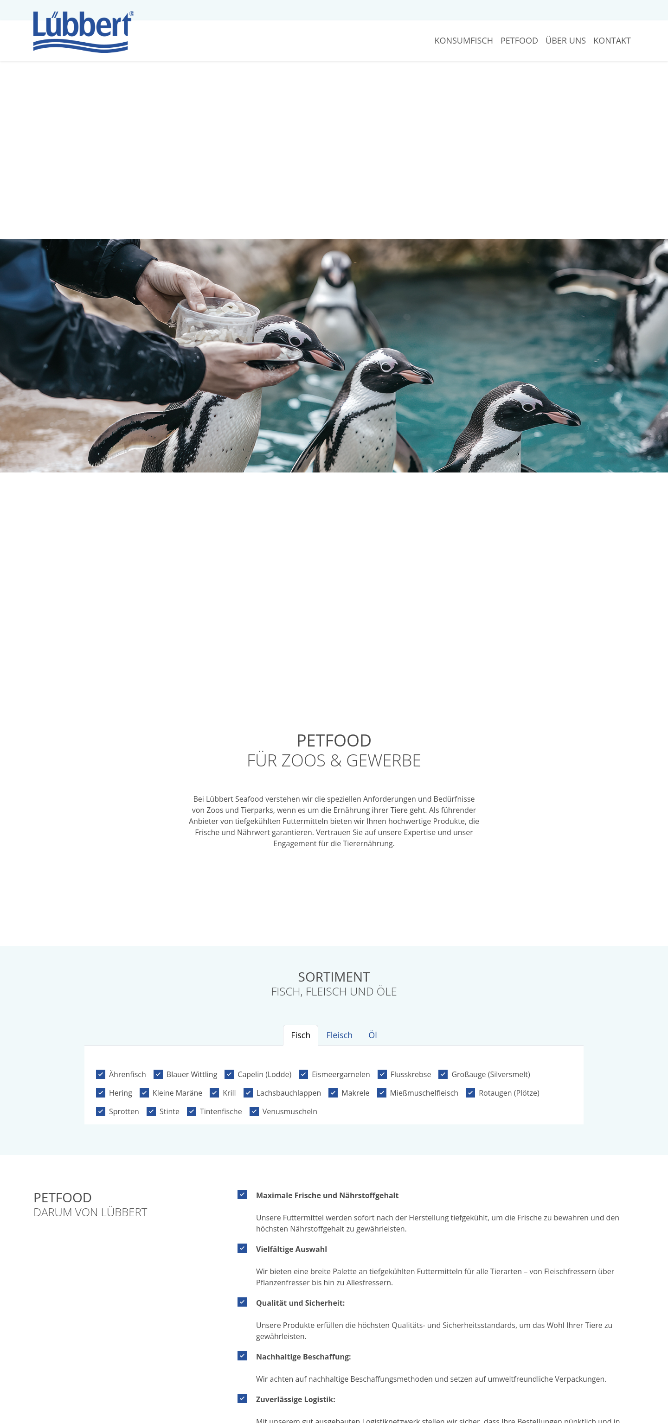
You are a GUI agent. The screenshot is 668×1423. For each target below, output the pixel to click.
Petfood (519, 40)
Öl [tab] (372, 1034)
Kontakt (612, 40)
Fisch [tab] (300, 1034)
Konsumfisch (463, 40)
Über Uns (566, 40)
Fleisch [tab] (339, 1034)
